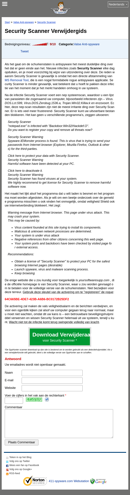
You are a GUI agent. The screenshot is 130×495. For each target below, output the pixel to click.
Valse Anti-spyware (23, 22)
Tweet (24, 51)
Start (7, 22)
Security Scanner (46, 22)
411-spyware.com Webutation (69, 486)
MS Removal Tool (17, 80)
